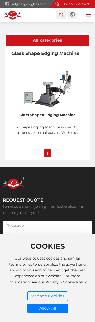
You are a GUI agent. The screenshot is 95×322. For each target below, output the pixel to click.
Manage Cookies (47, 296)
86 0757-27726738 (76, 4)
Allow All (47, 308)
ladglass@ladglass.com (29, 4)
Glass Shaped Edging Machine (47, 115)
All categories (47, 40)
